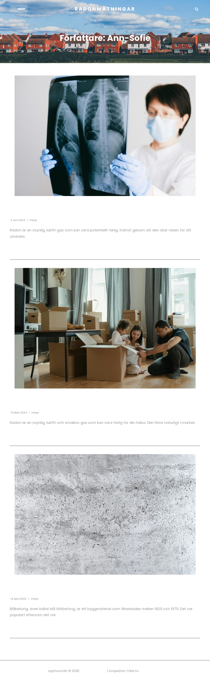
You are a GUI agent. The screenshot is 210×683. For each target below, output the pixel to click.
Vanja (33, 221)
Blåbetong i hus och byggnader (55, 591)
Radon (16, 205)
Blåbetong (20, 583)
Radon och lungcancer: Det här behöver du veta (79, 213)
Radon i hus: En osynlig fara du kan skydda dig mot (83, 405)
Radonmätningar (105, 9)
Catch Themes (151, 672)
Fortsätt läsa (32, 249)
